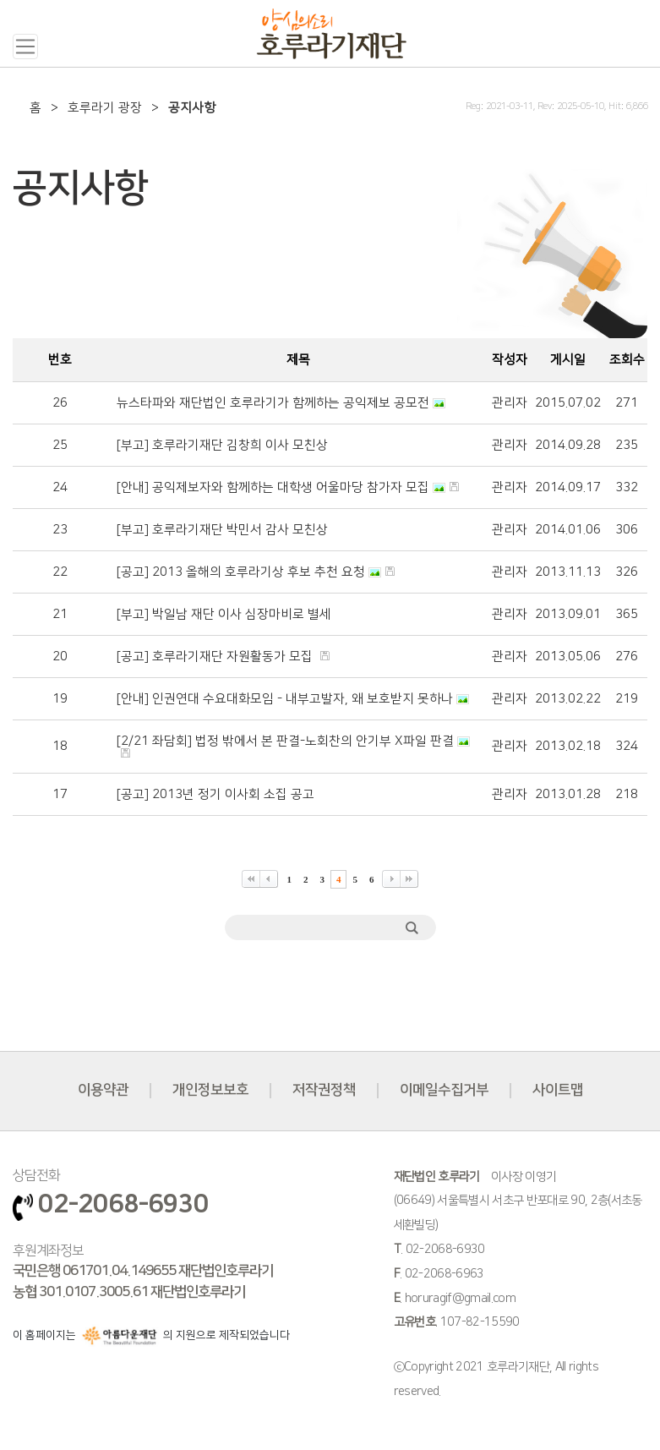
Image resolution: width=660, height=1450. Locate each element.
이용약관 (103, 1089)
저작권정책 (324, 1089)
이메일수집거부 (444, 1089)
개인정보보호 (210, 1089)
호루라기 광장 (105, 108)
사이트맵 (557, 1089)
